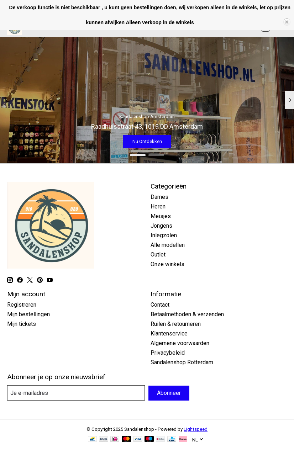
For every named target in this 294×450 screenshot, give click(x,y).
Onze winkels (167, 264)
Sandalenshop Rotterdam (182, 362)
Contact (160, 304)
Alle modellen (168, 245)
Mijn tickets (21, 324)
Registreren (21, 304)
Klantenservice (169, 333)
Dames (159, 197)
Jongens (161, 225)
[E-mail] (76, 393)
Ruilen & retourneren (176, 324)
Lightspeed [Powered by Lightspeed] (196, 429)
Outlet (158, 254)
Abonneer (169, 393)
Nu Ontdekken (147, 141)
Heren (158, 206)
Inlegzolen (164, 235)
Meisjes (161, 216)
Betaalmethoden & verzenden (187, 314)
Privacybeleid (168, 352)
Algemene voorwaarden (180, 343)
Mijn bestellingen (28, 314)
